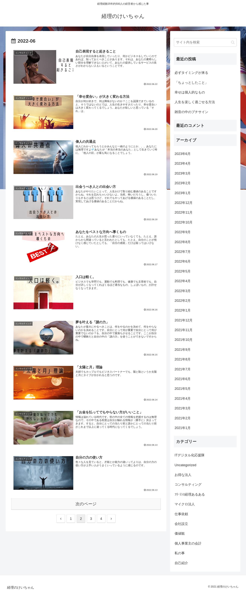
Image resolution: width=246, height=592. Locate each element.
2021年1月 (183, 428)
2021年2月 (183, 418)
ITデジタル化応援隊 (190, 455)
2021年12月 (184, 320)
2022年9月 (183, 232)
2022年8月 (183, 242)
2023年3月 (183, 173)
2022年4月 (183, 281)
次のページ (86, 504)
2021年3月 (183, 408)
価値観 (180, 533)
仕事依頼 (181, 514)
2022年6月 (183, 261)
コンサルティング (188, 484)
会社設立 (181, 524)
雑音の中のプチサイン (191, 112)
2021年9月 (183, 350)
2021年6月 (183, 379)
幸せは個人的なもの (190, 92)
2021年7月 (183, 369)
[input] (205, 42)
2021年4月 (183, 398)
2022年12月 (184, 203)
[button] (233, 42)
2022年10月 (184, 222)
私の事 (180, 553)
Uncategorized (185, 465)
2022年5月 (183, 271)
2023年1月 (183, 193)
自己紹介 (181, 563)
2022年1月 (183, 310)
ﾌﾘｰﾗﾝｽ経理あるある (190, 494)
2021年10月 (184, 340)
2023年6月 (183, 154)
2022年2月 (183, 301)
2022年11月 (184, 212)
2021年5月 (183, 389)
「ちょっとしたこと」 (191, 82)
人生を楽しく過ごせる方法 (195, 102)
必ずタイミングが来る (191, 73)
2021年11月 (184, 330)
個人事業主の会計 (188, 543)
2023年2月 (183, 183)
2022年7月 (183, 252)
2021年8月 (183, 359)
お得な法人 (183, 475)
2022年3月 (183, 291)
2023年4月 (183, 163)
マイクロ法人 (185, 504)
